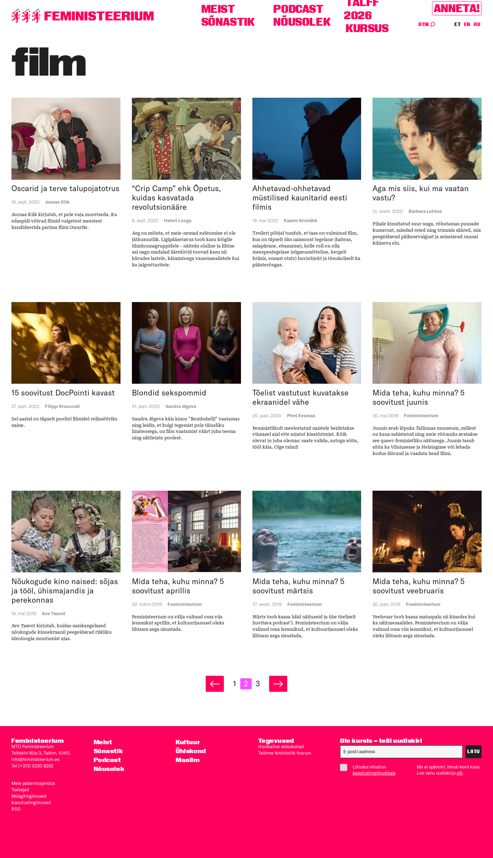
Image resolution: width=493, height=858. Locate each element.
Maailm (188, 759)
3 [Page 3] (258, 684)
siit (460, 773)
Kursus (367, 28)
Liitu (473, 751)
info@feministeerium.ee (35, 759)
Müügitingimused (28, 796)
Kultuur (188, 742)
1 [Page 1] (234, 684)
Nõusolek (302, 22)
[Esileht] (82, 16)
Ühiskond (191, 751)
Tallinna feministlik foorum (284, 753)
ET (458, 24)
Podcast (298, 9)
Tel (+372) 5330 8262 (32, 765)
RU (477, 24)
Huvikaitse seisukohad (281, 746)
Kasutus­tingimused (31, 802)
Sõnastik (228, 22)
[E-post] (401, 751)
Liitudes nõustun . (371, 770)
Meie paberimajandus (33, 783)
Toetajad (20, 789)
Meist (218, 9)
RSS (15, 809)
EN (467, 24)
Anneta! (457, 8)
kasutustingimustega (374, 773)
